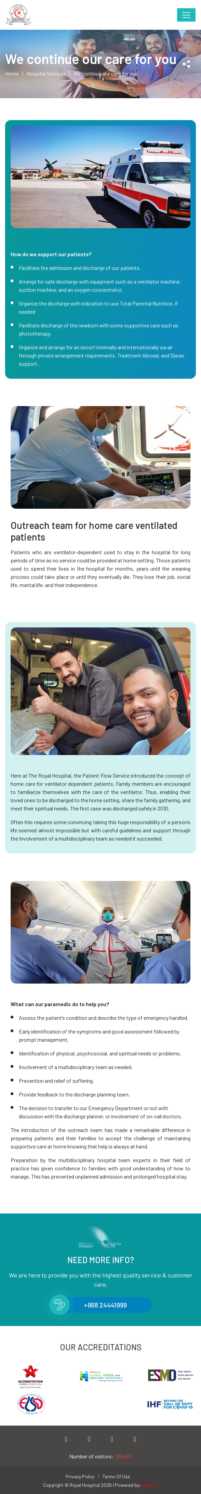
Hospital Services (46, 73)
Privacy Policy (80, 1476)
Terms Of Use (116, 1476)
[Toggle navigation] (186, 15)
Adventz (149, 1485)
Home (12, 73)
